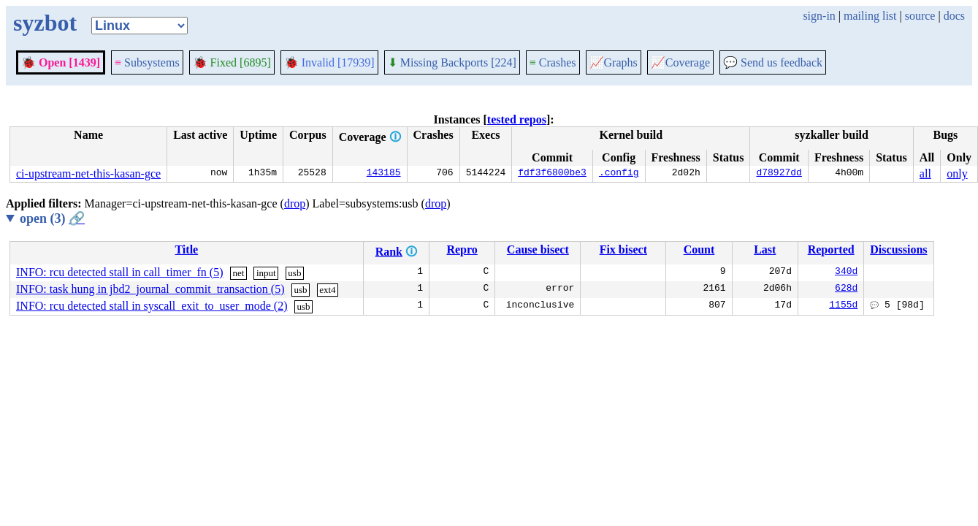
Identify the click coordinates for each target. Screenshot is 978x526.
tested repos (516, 119)
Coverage (680, 62)
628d (846, 289)
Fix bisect (623, 249)
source (920, 15)
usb (294, 272)
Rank (388, 251)
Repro (461, 249)
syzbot (45, 22)
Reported (831, 249)
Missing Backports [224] (452, 62)
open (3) (52, 218)
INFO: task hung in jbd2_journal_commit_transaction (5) (150, 289)
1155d (843, 306)
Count (699, 249)
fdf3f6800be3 (552, 173)
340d (846, 272)
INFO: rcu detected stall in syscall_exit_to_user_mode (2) (151, 306)
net (238, 272)
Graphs (613, 62)
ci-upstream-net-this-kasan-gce (88, 173)
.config (619, 173)
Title (186, 249)
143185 (384, 173)
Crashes (553, 62)
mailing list (870, 15)
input (266, 272)
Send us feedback (772, 62)
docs (954, 15)
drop (294, 203)
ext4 (327, 289)
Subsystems (147, 62)
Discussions (898, 249)
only (957, 173)
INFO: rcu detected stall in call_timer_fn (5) (119, 272)
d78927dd (778, 173)
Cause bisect (538, 249)
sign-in (819, 15)
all (925, 173)
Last (765, 249)
